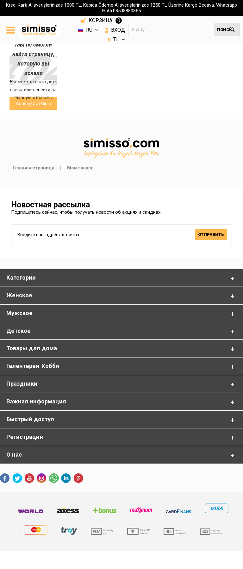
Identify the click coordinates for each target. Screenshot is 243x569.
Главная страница (33, 168)
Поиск (224, 29)
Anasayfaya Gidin (33, 103)
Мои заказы (81, 168)
